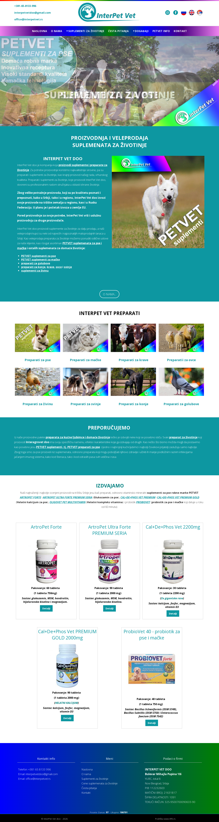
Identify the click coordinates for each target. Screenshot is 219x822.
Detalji (46, 616)
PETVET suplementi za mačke (40, 259)
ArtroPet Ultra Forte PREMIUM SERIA (109, 537)
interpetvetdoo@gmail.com (32, 12)
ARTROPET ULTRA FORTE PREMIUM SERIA (67, 505)
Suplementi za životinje (95, 779)
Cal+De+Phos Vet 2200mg (173, 534)
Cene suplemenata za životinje (100, 783)
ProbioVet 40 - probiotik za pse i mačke (152, 642)
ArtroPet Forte (46, 534)
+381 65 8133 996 (39, 769)
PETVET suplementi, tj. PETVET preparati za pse (75, 447)
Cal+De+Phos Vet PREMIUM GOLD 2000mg (67, 642)
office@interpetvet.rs (28, 19)
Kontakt (180, 31)
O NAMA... (109, 294)
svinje (68, 267)
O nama (56, 31)
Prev (4, 81)
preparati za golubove (35, 263)
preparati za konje (33, 267)
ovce (59, 267)
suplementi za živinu (35, 270)
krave (50, 267)
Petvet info (161, 31)
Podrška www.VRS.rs (165, 818)
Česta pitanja (118, 31)
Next (214, 81)
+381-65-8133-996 (25, 6)
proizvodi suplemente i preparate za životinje (62, 167)
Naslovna (39, 31)
